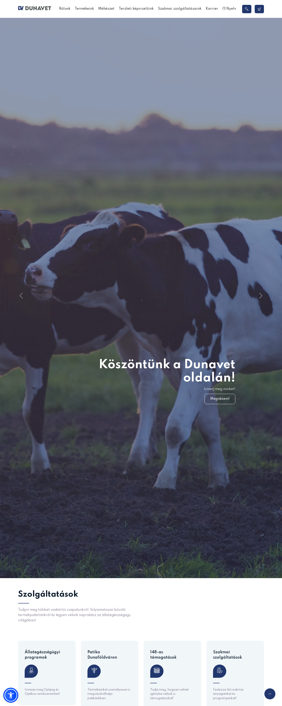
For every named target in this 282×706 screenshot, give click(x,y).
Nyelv (229, 9)
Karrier (212, 9)
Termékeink (84, 9)
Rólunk (64, 9)
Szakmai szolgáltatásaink (179, 9)
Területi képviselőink (136, 9)
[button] (10, 695)
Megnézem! (220, 399)
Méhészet (106, 9)
